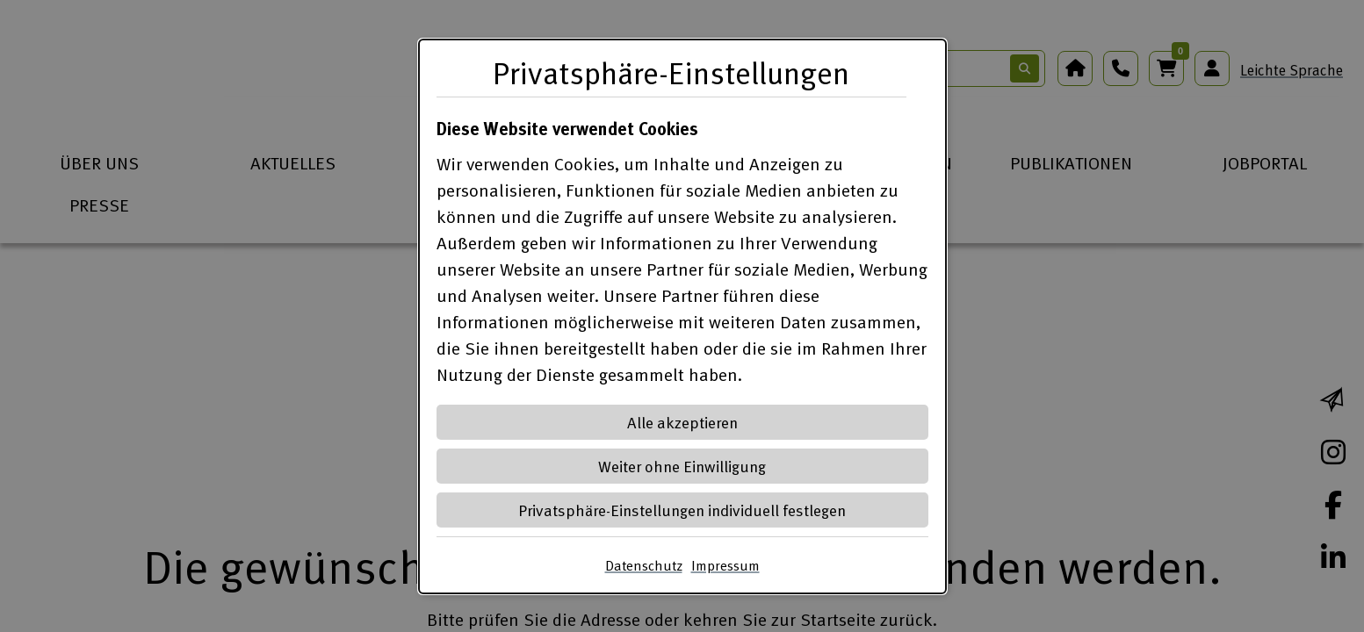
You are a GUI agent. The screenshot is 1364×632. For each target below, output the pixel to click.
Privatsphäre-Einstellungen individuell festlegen (682, 509)
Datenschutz (643, 565)
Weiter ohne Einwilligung (682, 466)
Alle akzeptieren (682, 422)
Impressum (725, 565)
